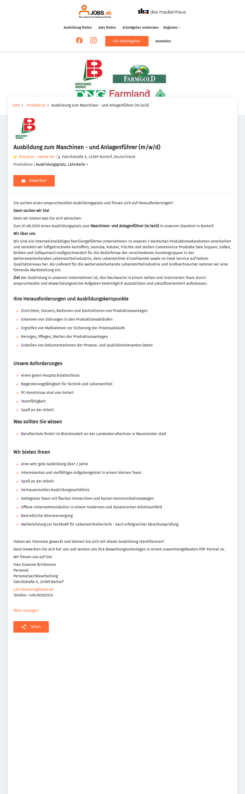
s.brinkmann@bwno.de (33, 589)
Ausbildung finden (78, 28)
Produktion (36, 105)
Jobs (16, 105)
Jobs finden (107, 28)
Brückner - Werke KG (36, 156)
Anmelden (163, 41)
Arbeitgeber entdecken (140, 28)
